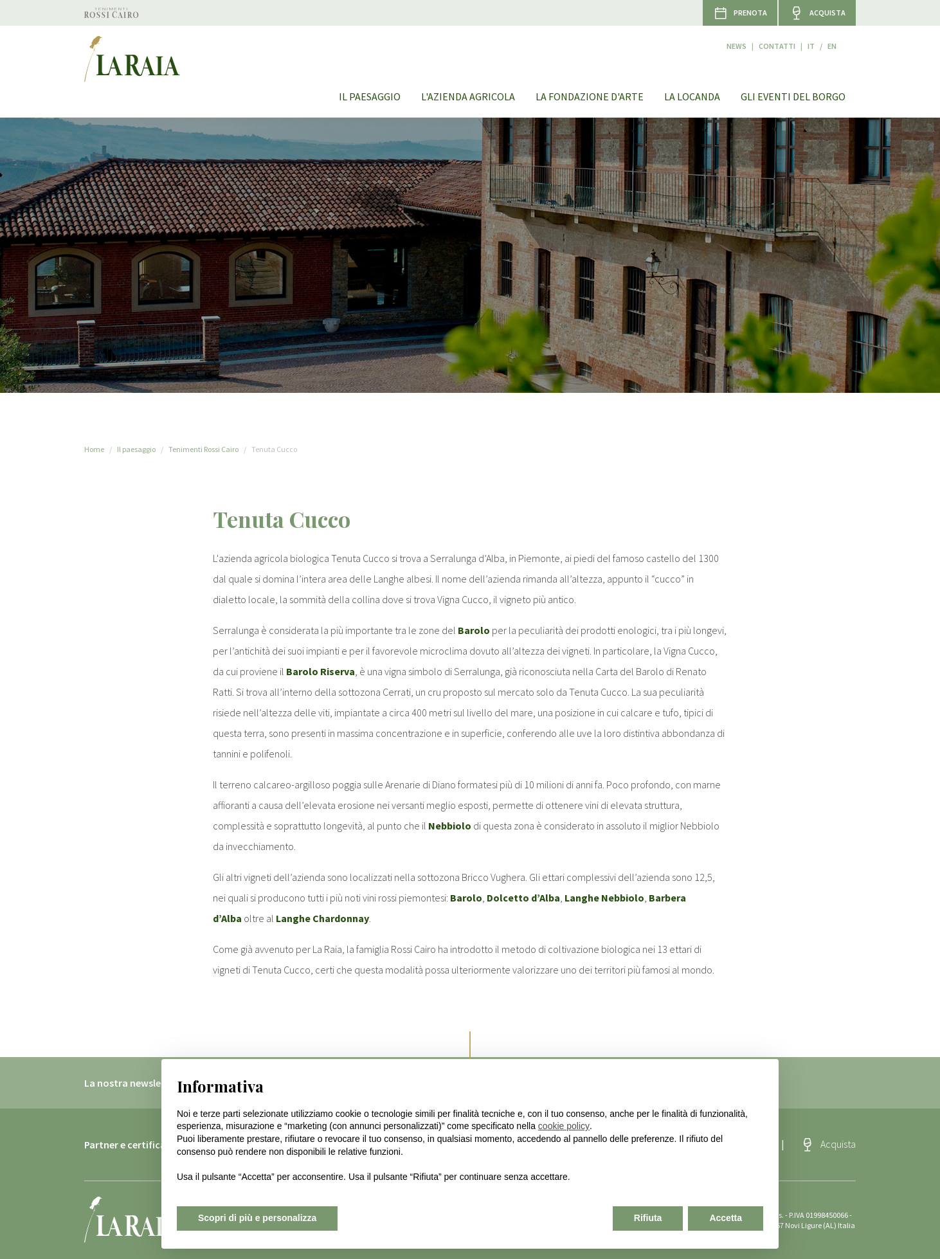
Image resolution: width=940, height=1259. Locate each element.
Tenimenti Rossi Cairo (203, 449)
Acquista (838, 1143)
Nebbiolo (449, 825)
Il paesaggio (370, 77)
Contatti (796, 41)
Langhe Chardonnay (322, 918)
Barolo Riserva (320, 671)
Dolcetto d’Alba (523, 897)
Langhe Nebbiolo (604, 897)
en (851, 41)
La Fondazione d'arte (590, 77)
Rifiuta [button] (648, 1218)
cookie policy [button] (564, 1126)
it (830, 41)
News (756, 41)
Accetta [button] (725, 1218)
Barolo (474, 630)
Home (94, 449)
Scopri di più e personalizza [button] (257, 1218)
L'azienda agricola (468, 77)
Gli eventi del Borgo (793, 77)
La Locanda (692, 77)
